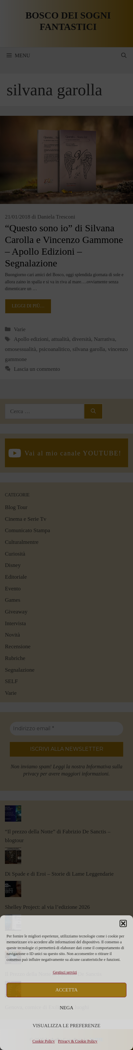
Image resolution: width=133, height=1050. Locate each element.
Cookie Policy (43, 1041)
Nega (67, 1007)
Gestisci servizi (65, 972)
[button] (123, 923)
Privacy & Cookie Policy (77, 1041)
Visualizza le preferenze (67, 1025)
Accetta (67, 989)
